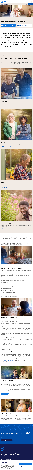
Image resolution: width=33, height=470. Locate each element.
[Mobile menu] (31, 2)
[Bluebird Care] (3, 2)
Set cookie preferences (25, 466)
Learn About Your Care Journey (7, 228)
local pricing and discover (8, 360)
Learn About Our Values (6, 146)
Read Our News (4, 187)
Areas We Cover (4, 106)
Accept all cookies (25, 464)
